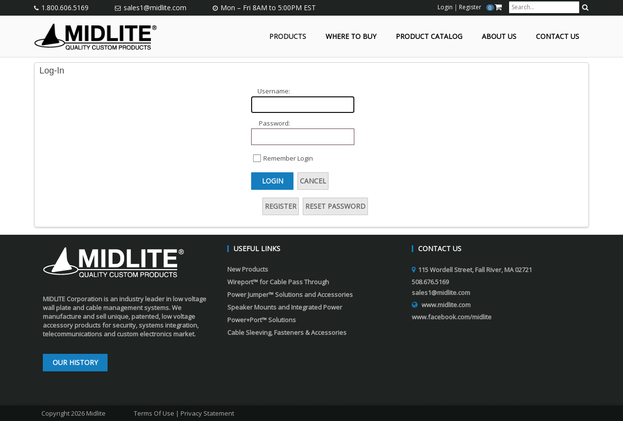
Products (287, 37)
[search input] (544, 7)
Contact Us (557, 37)
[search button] (585, 7)
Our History (75, 362)
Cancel (313, 180)
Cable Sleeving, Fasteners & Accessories (287, 332)
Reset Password (335, 206)
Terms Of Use (154, 413)
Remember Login (288, 158)
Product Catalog (429, 37)
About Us (499, 37)
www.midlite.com (446, 304)
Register (280, 206)
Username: (273, 91)
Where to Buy (351, 37)
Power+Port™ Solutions (261, 319)
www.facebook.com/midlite (452, 316)
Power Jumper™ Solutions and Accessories (290, 294)
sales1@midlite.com (155, 7)
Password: (274, 123)
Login (272, 180)
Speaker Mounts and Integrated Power (284, 307)
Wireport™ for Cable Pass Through (278, 281)
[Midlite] (95, 35)
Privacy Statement (207, 413)
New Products (247, 269)
